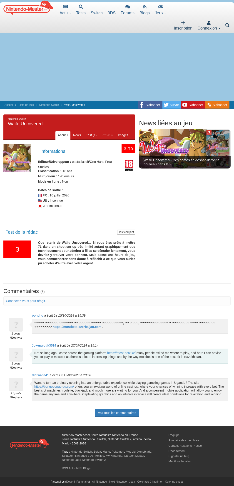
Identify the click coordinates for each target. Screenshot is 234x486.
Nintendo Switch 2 (94, 459)
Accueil (9, 105)
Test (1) (91, 135)
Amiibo (99, 455)
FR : (43, 195)
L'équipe (174, 435)
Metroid (131, 451)
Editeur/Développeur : (54, 162)
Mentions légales (180, 461)
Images (123, 135)
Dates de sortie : (50, 190)
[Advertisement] (117, 67)
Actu (65, 10)
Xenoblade (144, 451)
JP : (43, 206)
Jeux (161, 10)
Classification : (49, 171)
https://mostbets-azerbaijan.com (77, 327)
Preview (107, 135)
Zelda (97, 451)
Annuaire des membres (184, 440)
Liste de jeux (26, 105)
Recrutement (177, 451)
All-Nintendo (99, 481)
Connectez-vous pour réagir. (26, 301)
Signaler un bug (179, 456)
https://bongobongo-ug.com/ (54, 386)
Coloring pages (174, 481)
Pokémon (118, 451)
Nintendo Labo (71, 459)
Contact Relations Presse (185, 445)
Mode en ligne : (49, 181)
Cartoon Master (134, 455)
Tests (81, 10)
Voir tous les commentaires (117, 413)
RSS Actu (68, 468)
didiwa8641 (40, 375)
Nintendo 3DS (84, 455)
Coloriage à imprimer (149, 481)
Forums (127, 10)
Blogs (144, 10)
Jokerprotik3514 (44, 345)
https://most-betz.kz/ (121, 353)
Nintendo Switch (49, 105)
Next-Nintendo (118, 481)
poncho (37, 315)
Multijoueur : (47, 176)
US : (43, 201)
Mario (106, 451)
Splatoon (68, 455)
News (77, 135)
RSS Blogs (83, 468)
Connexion (208, 25)
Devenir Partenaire (77, 481)
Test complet (126, 232)
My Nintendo (114, 455)
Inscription (183, 25)
